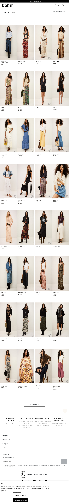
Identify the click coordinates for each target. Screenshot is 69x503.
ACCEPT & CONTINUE (20, 500)
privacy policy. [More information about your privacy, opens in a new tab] (17, 492)
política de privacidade (15, 465)
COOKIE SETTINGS (20, 495)
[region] (34, 492)
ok (64, 461)
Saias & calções (10, 410)
